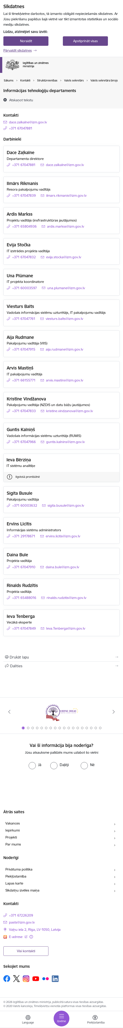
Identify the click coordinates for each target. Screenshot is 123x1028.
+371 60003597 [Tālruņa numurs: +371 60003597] (24, 288)
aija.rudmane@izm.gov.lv (64, 349)
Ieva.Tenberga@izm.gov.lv (65, 628)
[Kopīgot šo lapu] (61, 666)
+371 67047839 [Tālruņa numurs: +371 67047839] (24, 195)
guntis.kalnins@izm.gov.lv (65, 442)
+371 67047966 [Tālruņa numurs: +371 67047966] (24, 442)
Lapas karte (14, 883)
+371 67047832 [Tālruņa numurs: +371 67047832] (24, 257)
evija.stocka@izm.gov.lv (63, 257)
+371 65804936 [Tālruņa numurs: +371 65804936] (24, 226)
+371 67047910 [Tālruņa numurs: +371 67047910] (23, 567)
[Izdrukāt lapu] (61, 657)
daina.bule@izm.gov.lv (62, 567)
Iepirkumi (12, 830)
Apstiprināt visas (85, 41)
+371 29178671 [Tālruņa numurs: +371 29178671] (23, 536)
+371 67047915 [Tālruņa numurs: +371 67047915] (23, 349)
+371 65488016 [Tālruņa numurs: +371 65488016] (24, 598)
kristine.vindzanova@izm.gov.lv (69, 411)
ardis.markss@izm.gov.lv (65, 226)
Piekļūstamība (15, 876)
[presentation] (61, 782)
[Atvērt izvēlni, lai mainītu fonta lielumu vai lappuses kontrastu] (95, 1020)
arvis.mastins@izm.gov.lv (64, 380)
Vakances (12, 823)
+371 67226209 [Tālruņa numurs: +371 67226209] (21, 915)
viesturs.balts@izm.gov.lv (64, 318)
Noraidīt (26, 41)
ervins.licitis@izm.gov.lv (63, 536)
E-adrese (16, 937)
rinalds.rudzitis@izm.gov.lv (66, 598)
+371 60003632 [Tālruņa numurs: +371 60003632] (24, 505)
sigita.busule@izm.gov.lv (66, 505)
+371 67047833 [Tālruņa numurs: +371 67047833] (24, 411)
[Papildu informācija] (31, 936)
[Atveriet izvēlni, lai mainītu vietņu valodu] (28, 1020)
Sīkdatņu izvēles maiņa (22, 890)
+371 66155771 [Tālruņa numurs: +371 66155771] (24, 380)
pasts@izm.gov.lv (22, 922)
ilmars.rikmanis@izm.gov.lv (66, 195)
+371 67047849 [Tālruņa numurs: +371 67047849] (24, 628)
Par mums (13, 844)
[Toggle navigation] (61, 1018)
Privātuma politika (18, 869)
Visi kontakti (26, 951)
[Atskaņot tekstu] (21, 100)
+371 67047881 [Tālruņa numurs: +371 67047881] (20, 128)
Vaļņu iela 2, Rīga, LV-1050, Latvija (35, 929)
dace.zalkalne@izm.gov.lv (28, 122)
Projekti (11, 837)
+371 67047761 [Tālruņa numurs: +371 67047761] (23, 318)
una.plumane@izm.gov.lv (66, 288)
